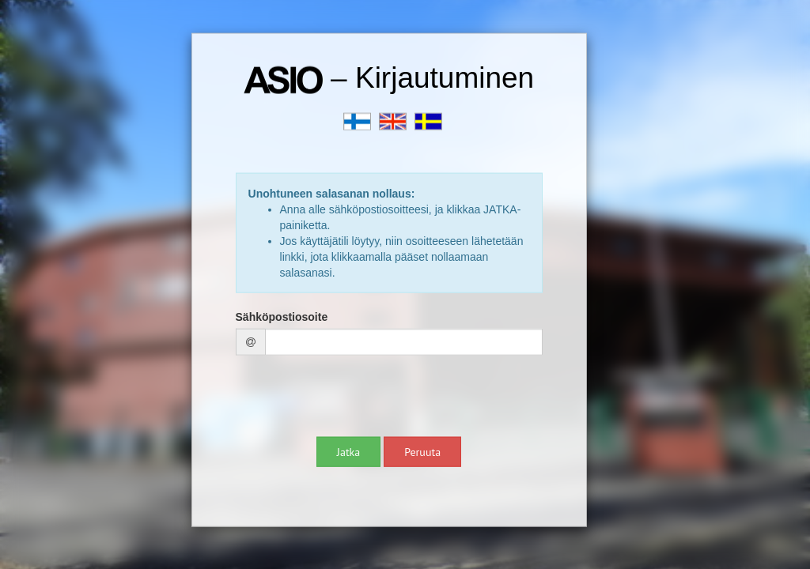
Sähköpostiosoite (282, 316)
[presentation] (356, 397)
